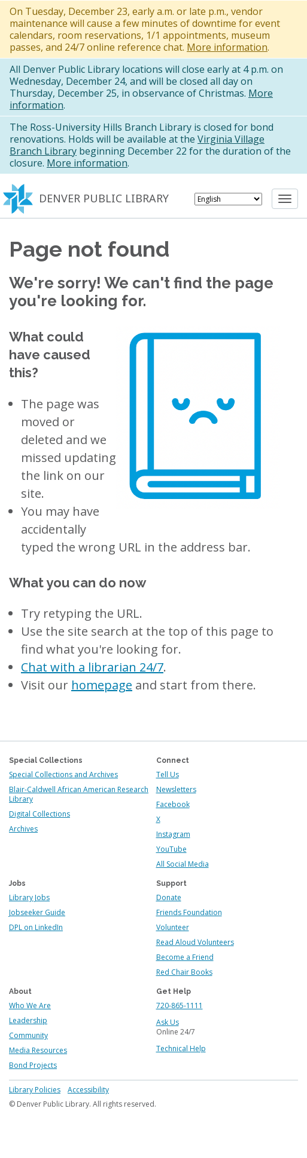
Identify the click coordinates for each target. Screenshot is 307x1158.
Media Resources (38, 1050)
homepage (101, 685)
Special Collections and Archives (63, 774)
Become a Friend (185, 957)
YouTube (171, 849)
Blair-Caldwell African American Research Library (78, 794)
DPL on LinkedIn (36, 927)
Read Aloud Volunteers (195, 942)
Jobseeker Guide (37, 912)
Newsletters (176, 789)
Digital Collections (39, 814)
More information (227, 47)
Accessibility (88, 1090)
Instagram (173, 834)
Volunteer (172, 927)
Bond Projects (33, 1065)
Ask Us (167, 1022)
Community (28, 1035)
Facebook (173, 804)
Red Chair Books (184, 972)
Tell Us (167, 774)
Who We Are (30, 1005)
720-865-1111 (179, 1005)
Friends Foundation (189, 912)
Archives (23, 829)
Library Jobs (29, 897)
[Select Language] (228, 199)
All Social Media (182, 864)
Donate (168, 897)
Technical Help (181, 1048)
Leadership (28, 1020)
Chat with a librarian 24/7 (92, 667)
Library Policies (34, 1090)
